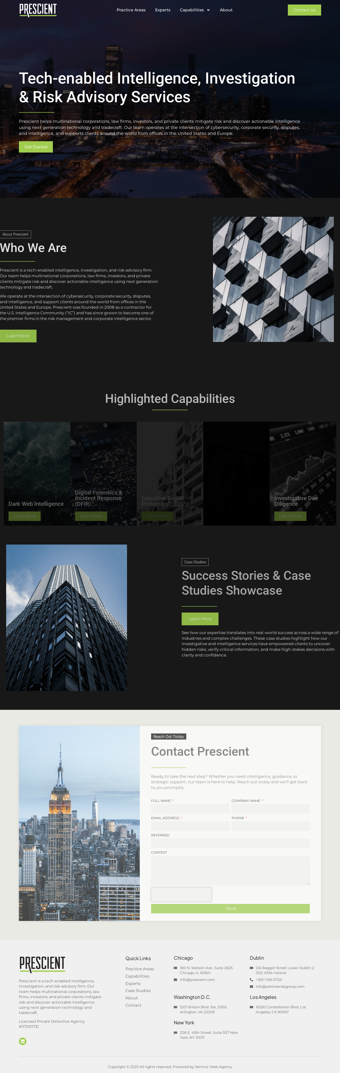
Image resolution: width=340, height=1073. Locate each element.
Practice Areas (131, 10)
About (226, 10)
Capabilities (195, 10)
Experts (162, 10)
